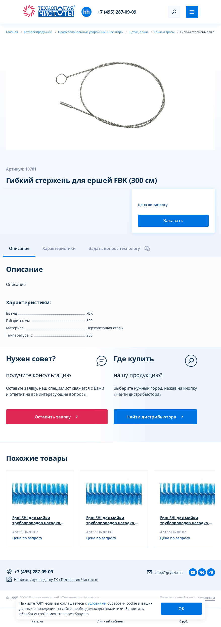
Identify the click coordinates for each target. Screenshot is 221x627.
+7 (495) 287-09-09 (117, 12)
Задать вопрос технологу (119, 248)
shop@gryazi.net (164, 573)
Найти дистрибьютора (155, 417)
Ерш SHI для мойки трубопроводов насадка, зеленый (186, 521)
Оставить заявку (57, 417)
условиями (97, 603)
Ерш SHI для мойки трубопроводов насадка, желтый (112, 521)
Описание (19, 248)
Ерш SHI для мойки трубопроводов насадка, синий (38, 521)
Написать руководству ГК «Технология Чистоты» (52, 580)
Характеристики (59, 248)
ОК (181, 608)
